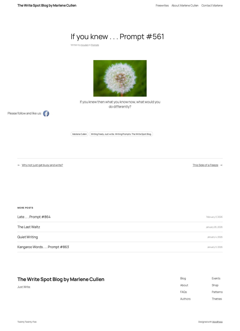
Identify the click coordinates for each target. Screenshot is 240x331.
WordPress (217, 321)
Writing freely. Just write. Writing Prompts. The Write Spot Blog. (121, 134)
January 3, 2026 (215, 247)
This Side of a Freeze (205, 165)
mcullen (84, 44)
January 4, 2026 (215, 236)
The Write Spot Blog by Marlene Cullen (46, 5)
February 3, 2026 (214, 216)
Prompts (95, 44)
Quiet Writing (27, 237)
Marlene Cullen (79, 134)
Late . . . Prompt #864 (34, 217)
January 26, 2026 (214, 227)
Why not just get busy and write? (42, 165)
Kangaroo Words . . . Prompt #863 (43, 247)
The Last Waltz (28, 227)
